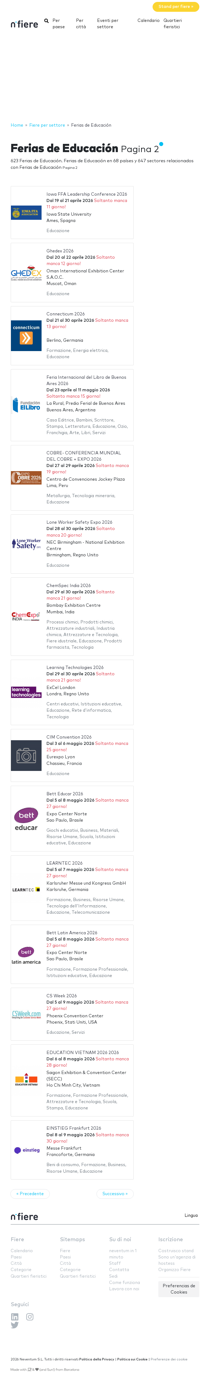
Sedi (113, 1276)
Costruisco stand (176, 1251)
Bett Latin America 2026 (71, 933)
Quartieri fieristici (173, 24)
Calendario (149, 21)
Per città (81, 24)
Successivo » (115, 1194)
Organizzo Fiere (174, 1270)
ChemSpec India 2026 (68, 586)
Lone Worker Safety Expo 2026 (79, 522)
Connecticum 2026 (65, 314)
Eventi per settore (107, 24)
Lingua (191, 1216)
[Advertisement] (105, 78)
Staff (115, 1263)
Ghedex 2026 (60, 251)
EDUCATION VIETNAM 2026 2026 (82, 1053)
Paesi (16, 1257)
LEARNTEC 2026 (64, 863)
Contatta (119, 1270)
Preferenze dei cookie (169, 1359)
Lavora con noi (124, 1289)
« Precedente (30, 1194)
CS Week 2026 (61, 996)
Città (16, 1263)
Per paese (58, 24)
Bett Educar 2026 (64, 794)
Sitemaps (72, 1239)
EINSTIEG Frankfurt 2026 (73, 1128)
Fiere (17, 1239)
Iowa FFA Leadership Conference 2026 (86, 194)
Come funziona (124, 1283)
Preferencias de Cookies (179, 1289)
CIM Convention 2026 (69, 737)
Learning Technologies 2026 (75, 668)
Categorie (21, 1270)
